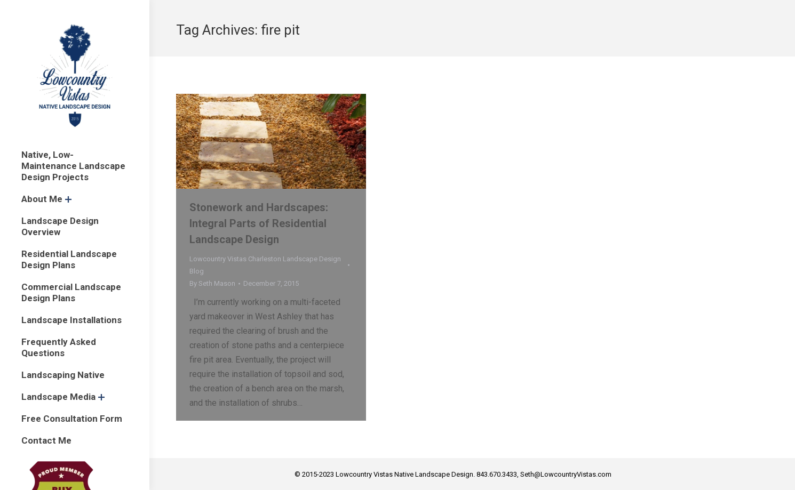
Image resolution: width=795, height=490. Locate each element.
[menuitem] (74, 166)
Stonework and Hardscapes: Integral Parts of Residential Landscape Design (258, 223)
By (212, 283)
